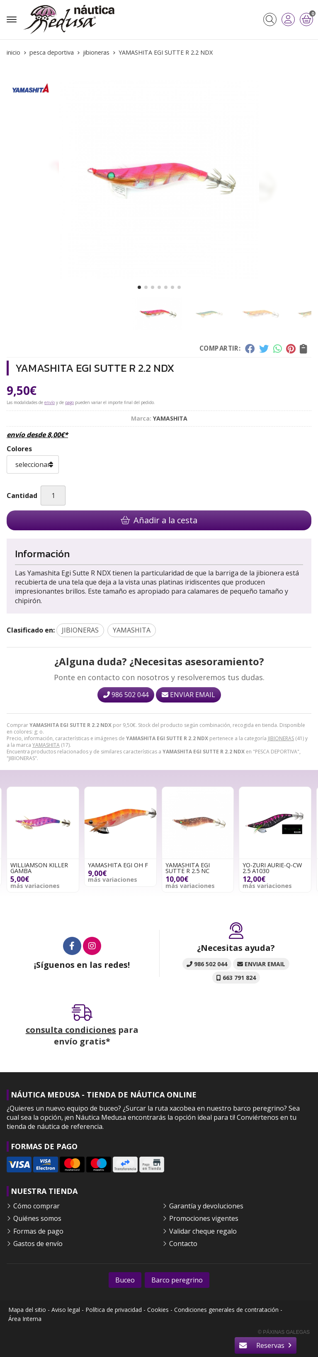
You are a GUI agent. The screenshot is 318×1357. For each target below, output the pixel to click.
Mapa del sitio (27, 1310)
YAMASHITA (46, 744)
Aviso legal (65, 1310)
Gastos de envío (38, 1243)
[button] (139, 287)
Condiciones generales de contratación (226, 1310)
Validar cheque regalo (203, 1231)
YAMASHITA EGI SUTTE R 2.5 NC (187, 868)
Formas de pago (38, 1231)
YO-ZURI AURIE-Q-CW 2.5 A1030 (272, 868)
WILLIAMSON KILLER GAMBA (39, 868)
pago (69, 402)
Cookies (158, 1310)
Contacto (183, 1243)
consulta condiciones (71, 1029)
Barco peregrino (177, 1280)
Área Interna (24, 1319)
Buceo (125, 1280)
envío (49, 402)
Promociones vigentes (203, 1218)
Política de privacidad (113, 1310)
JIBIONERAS (281, 738)
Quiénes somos (37, 1218)
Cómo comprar (36, 1205)
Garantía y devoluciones (206, 1205)
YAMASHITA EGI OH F (118, 865)
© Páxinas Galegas (284, 1332)
